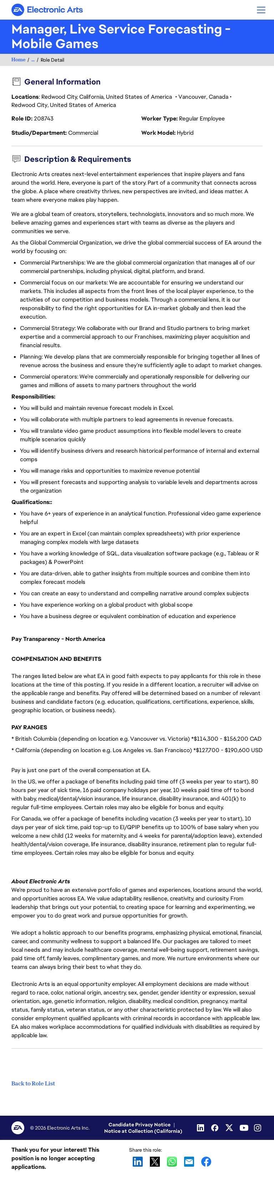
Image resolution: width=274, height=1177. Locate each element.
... (33, 60)
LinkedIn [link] (137, 1161)
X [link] (154, 1161)
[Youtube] (244, 1127)
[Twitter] (229, 1127)
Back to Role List (33, 1083)
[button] (261, 10)
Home (18, 60)
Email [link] (189, 1161)
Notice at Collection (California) (143, 1131)
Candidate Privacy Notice (139, 1124)
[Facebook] (215, 1127)
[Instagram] (258, 1127)
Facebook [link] (206, 1161)
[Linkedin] (201, 1127)
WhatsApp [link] (172, 1161)
